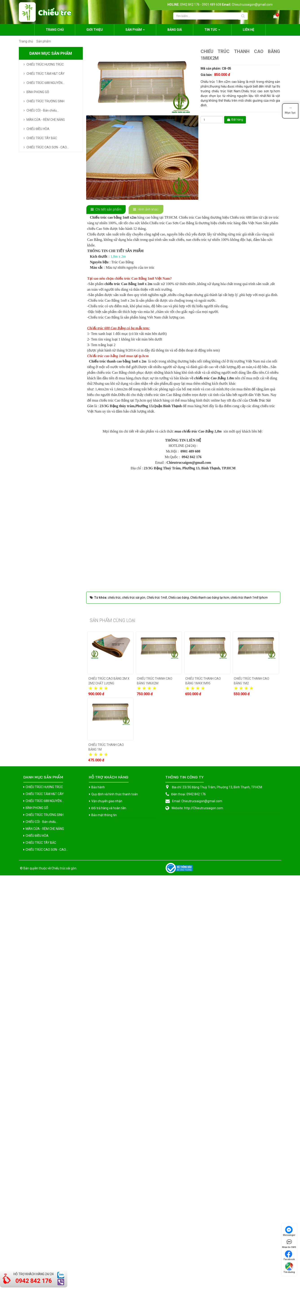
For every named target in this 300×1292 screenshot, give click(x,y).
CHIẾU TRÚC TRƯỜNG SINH (45, 101)
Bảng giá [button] (174, 29)
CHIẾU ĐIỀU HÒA (37, 129)
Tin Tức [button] (212, 31)
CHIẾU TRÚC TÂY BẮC (41, 138)
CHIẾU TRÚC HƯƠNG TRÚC (45, 64)
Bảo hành (98, 1204)
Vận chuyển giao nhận (106, 1217)
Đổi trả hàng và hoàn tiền (108, 1224)
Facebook (289, 1255)
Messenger (289, 1231)
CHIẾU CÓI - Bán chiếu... (42, 110)
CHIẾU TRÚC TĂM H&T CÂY (45, 73)
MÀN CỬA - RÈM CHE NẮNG (45, 119)
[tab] (106, 209)
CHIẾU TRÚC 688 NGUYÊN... (45, 83)
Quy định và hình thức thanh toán (114, 1211)
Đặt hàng (235, 119)
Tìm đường (289, 1267)
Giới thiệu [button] (94, 29)
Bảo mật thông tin (104, 1231)
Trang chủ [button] (55, 29)
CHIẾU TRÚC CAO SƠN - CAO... (47, 147)
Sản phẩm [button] (135, 31)
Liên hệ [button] (248, 29)
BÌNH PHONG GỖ (37, 92)
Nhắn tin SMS (289, 1243)
